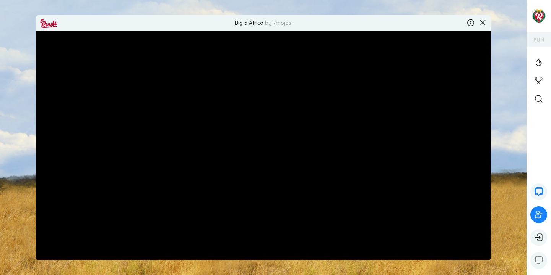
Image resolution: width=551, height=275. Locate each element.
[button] (538, 191)
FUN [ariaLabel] (538, 39)
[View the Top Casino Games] (539, 62)
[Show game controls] (538, 260)
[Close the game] (483, 22)
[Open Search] (539, 99)
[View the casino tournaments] (539, 81)
